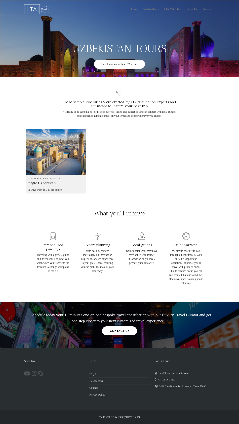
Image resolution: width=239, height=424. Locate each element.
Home (133, 9)
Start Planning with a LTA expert (119, 64)
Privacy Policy (97, 394)
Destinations (151, 9)
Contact (207, 9)
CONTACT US (119, 330)
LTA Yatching (172, 9)
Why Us (192, 9)
